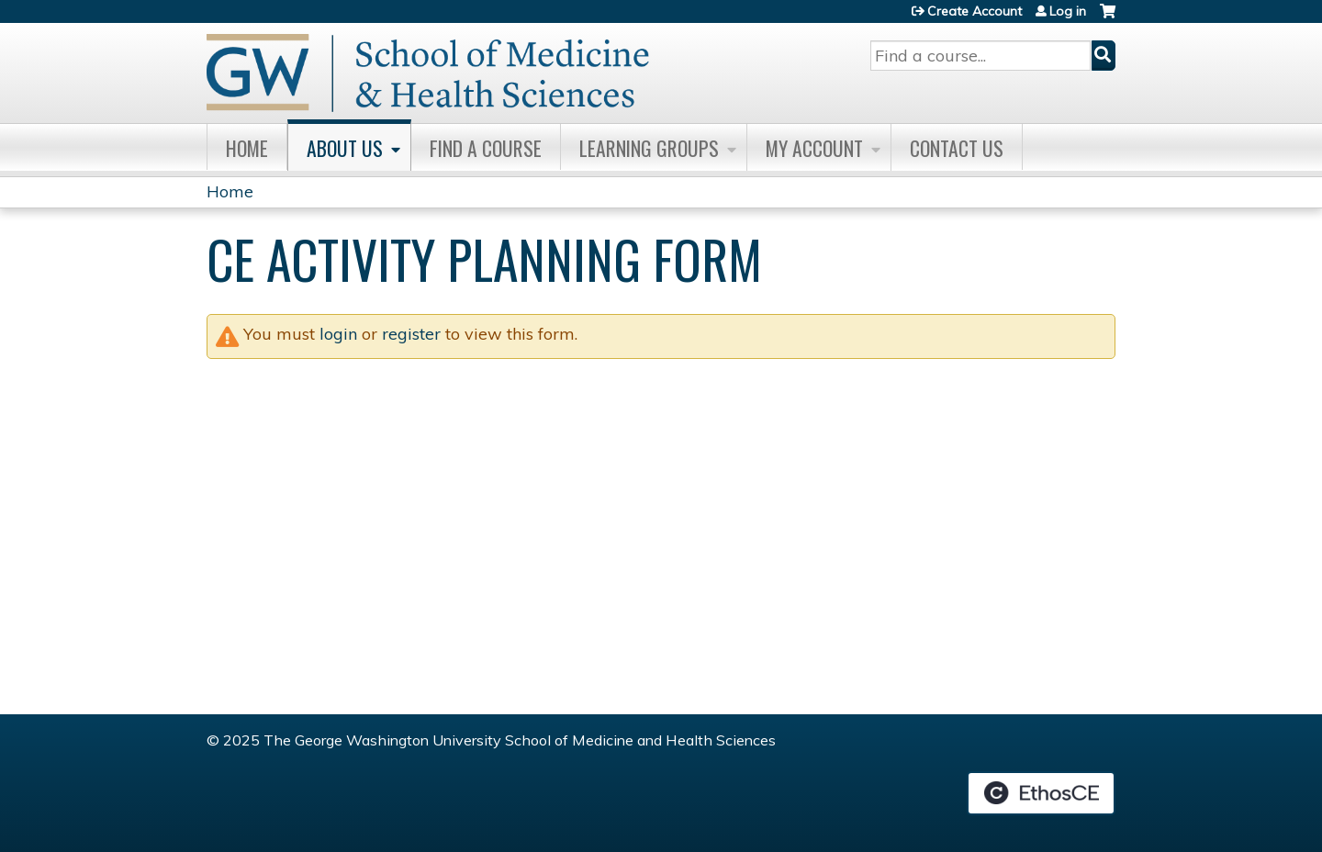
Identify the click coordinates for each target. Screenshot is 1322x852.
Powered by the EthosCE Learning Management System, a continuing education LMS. (1041, 793)
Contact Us (956, 148)
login (338, 333)
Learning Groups (649, 148)
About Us (345, 148)
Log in (1067, 11)
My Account (814, 148)
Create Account (974, 11)
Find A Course (486, 148)
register (411, 333)
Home (247, 148)
